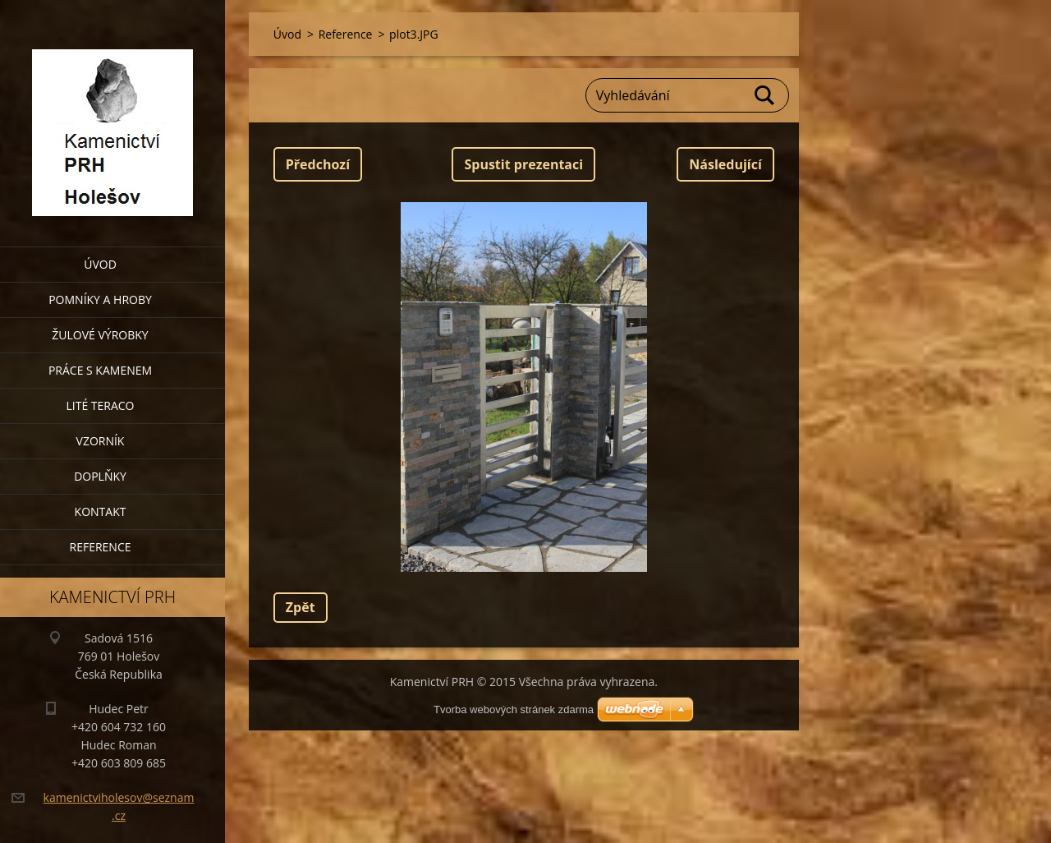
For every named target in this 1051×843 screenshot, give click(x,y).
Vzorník (100, 441)
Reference (100, 547)
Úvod (100, 264)
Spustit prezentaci (523, 164)
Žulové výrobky (100, 335)
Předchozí (318, 164)
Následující (725, 164)
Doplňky (100, 476)
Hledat (765, 95)
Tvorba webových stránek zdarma (514, 709)
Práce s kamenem (100, 370)
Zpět (300, 607)
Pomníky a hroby (100, 299)
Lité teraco (100, 405)
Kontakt (100, 511)
